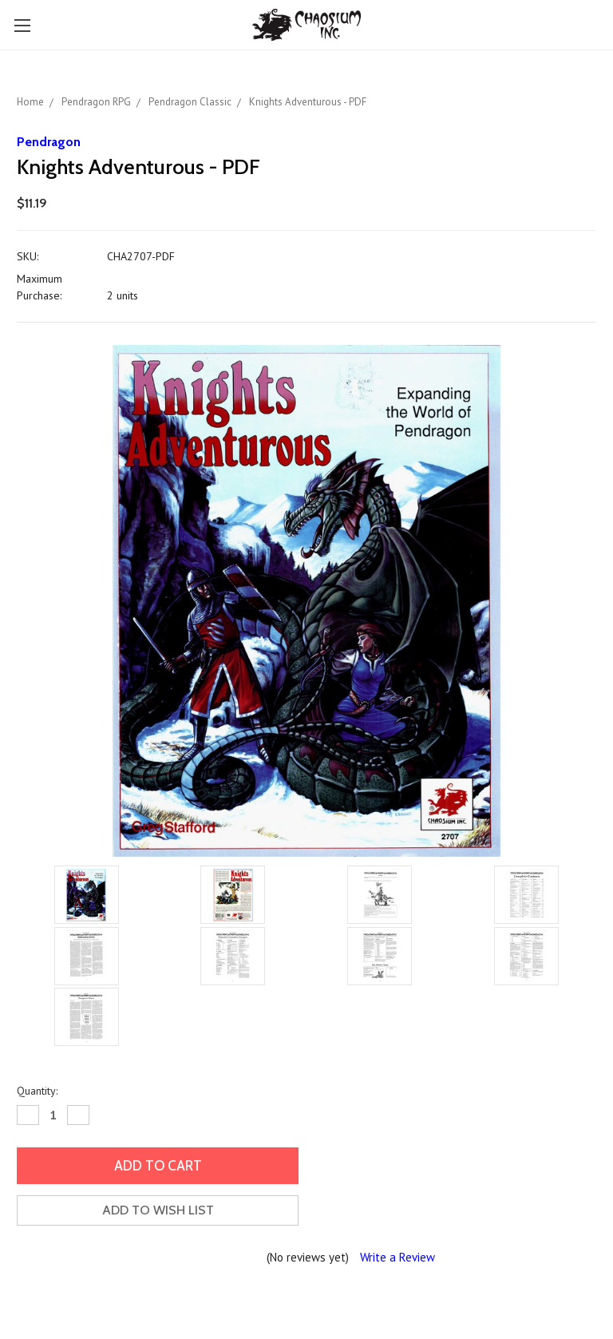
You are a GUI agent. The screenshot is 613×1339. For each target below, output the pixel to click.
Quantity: (37, 1090)
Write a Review (397, 1257)
